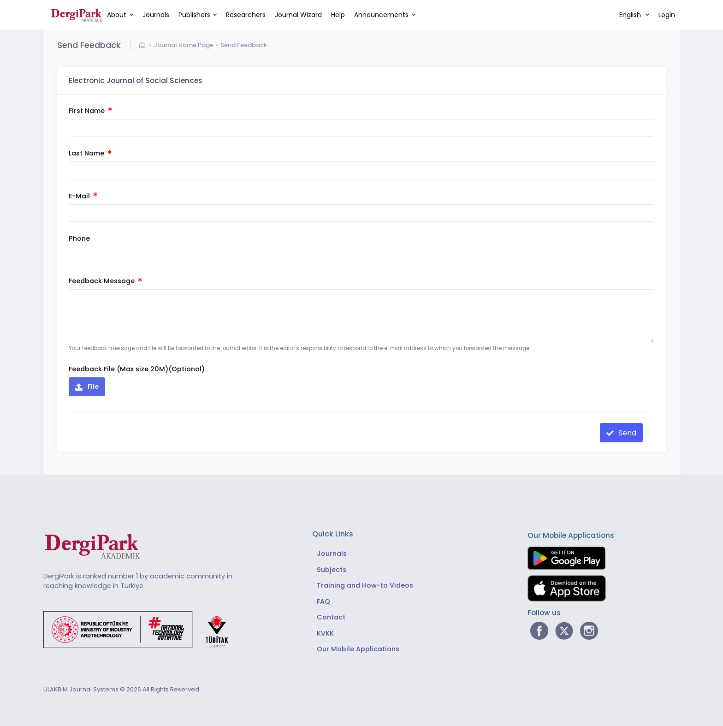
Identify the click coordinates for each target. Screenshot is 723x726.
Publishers (194, 14)
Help (338, 14)
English (631, 14)
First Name (90, 110)
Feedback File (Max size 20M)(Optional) (137, 369)
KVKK (325, 633)
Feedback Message (105, 281)
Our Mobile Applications (358, 649)
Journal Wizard (298, 14)
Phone (79, 238)
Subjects (331, 569)
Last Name (90, 153)
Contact (331, 617)
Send (626, 433)
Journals (155, 14)
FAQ (323, 601)
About (116, 14)
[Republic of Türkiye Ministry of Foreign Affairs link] (141, 629)
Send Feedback (243, 45)
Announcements (381, 14)
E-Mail (83, 196)
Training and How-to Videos (365, 585)
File (92, 386)
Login (666, 14)
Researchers (246, 14)
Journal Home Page (183, 45)
